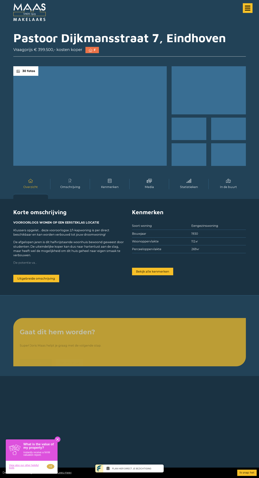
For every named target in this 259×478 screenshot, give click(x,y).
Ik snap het (246, 472)
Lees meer (65, 472)
